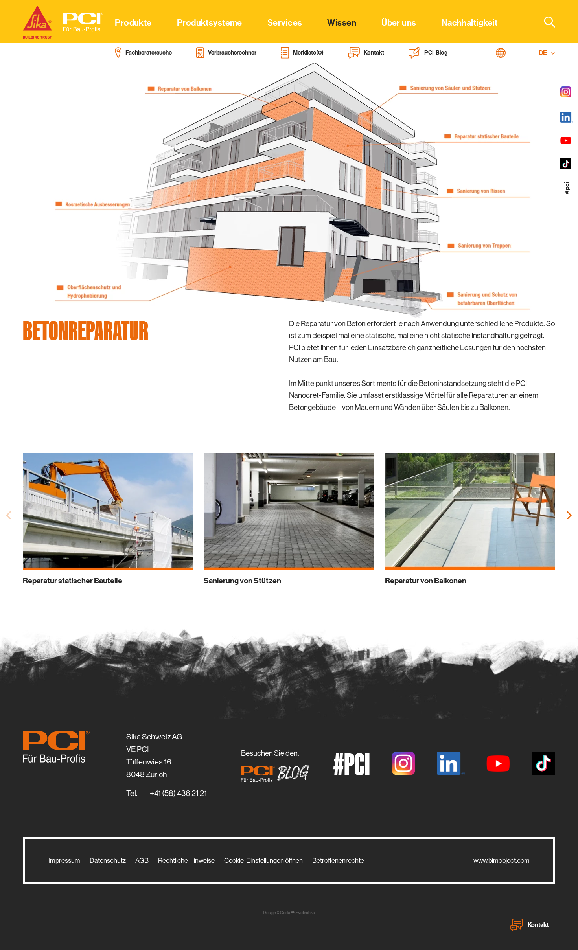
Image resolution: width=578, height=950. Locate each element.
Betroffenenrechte (338, 860)
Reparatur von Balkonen (425, 580)
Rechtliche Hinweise (186, 860)
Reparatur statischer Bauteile (72, 580)
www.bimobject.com (501, 860)
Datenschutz (108, 860)
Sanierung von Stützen (242, 580)
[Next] (568, 515)
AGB (142, 860)
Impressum (64, 860)
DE (547, 53)
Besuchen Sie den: (277, 765)
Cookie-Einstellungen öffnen (263, 860)
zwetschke (305, 912)
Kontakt (529, 925)
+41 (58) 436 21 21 (178, 793)
